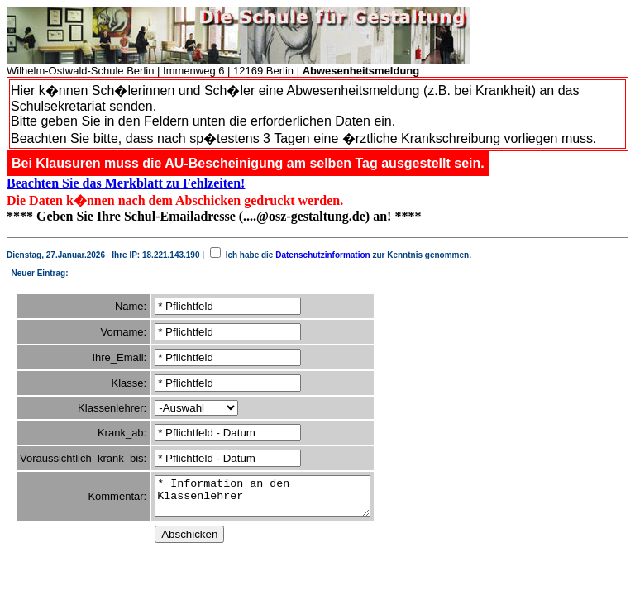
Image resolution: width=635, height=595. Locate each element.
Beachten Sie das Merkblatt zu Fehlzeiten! (126, 183)
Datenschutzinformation (322, 254)
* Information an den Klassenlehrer (275, 500)
